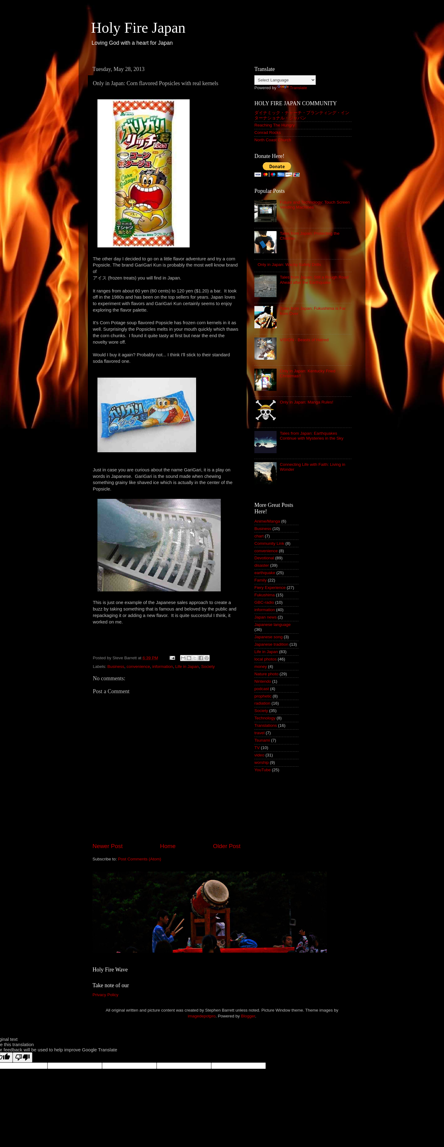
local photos (265, 659)
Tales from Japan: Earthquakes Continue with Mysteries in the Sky (311, 436)
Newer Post (107, 846)
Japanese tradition (271, 644)
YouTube (262, 770)
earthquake (264, 572)
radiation (262, 703)
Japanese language (272, 624)
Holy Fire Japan (138, 27)
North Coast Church (272, 140)
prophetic (263, 696)
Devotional (264, 558)
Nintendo (262, 681)
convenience (138, 666)
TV (257, 747)
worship (261, 762)
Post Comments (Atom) (139, 859)
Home (167, 846)
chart (259, 536)
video (259, 755)
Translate (292, 87)
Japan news (265, 617)
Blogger (248, 1016)
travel (259, 733)
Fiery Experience (270, 587)
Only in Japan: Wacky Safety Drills (289, 264)
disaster (261, 565)
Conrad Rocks (267, 132)
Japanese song (268, 637)
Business (115, 666)
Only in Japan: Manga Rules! (306, 402)
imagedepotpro (202, 1016)
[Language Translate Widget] (285, 80)
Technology (264, 718)
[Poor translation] (22, 1057)
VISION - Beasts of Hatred (304, 339)
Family (260, 580)
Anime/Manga (267, 521)
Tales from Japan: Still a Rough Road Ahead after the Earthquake (314, 279)
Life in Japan (187, 666)
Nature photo (266, 674)
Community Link (269, 543)
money (260, 666)
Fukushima (264, 595)
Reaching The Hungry (274, 125)
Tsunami (262, 740)
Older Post (226, 846)
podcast (261, 688)
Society (208, 666)
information (162, 666)
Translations (265, 725)
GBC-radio (264, 602)
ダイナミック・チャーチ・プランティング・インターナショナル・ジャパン (301, 115)
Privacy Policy (105, 994)
